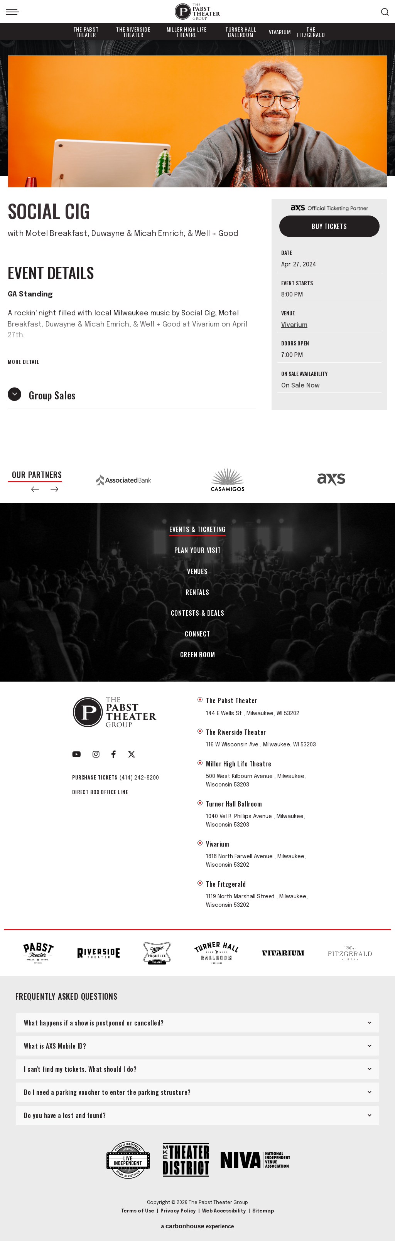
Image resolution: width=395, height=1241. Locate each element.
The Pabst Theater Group (197, 11)
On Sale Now (300, 385)
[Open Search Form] (385, 12)
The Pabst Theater (86, 32)
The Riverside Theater (133, 32)
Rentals (197, 593)
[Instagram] (96, 754)
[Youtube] (76, 754)
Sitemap (263, 1211)
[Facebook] (113, 754)
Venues (197, 572)
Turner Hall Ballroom (241, 32)
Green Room (197, 655)
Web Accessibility (224, 1211)
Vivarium (279, 32)
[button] (35, 489)
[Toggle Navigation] (12, 12)
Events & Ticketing (197, 530)
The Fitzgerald (311, 32)
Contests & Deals (198, 614)
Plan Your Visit (197, 551)
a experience (197, 1226)
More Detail (23, 361)
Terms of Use (137, 1211)
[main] (197, 248)
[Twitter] (131, 754)
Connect (197, 634)
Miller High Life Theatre (187, 32)
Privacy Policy (178, 1211)
